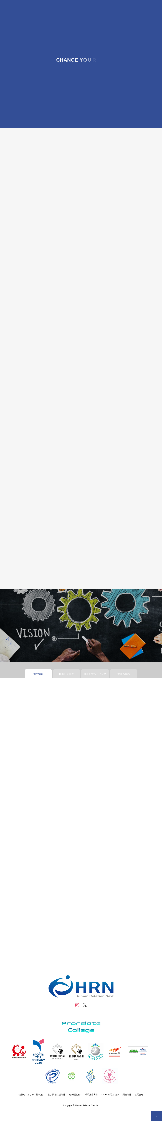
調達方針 (127, 1094)
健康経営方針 (75, 1094)
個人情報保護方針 (56, 1094)
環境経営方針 (91, 1094)
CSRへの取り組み (110, 1094)
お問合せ (139, 1094)
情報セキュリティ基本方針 (31, 1094)
